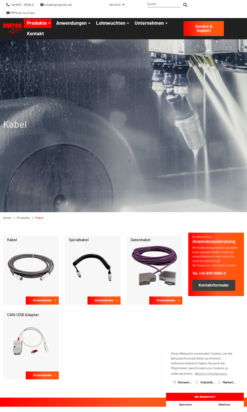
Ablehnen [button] (224, 404)
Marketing (227, 382)
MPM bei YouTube (20, 13)
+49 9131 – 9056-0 (20, 4)
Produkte (37, 23)
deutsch (115, 4)
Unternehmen (149, 23)
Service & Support (204, 29)
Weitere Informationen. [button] (211, 373)
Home (7, 217)
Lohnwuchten (110, 23)
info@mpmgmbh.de (56, 4)
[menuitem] (116, 5)
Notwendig (183, 382)
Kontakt (35, 33)
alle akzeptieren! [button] (205, 396)
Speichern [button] (185, 404)
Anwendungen (71, 23)
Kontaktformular (214, 285)
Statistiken (206, 382)
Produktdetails (42, 300)
